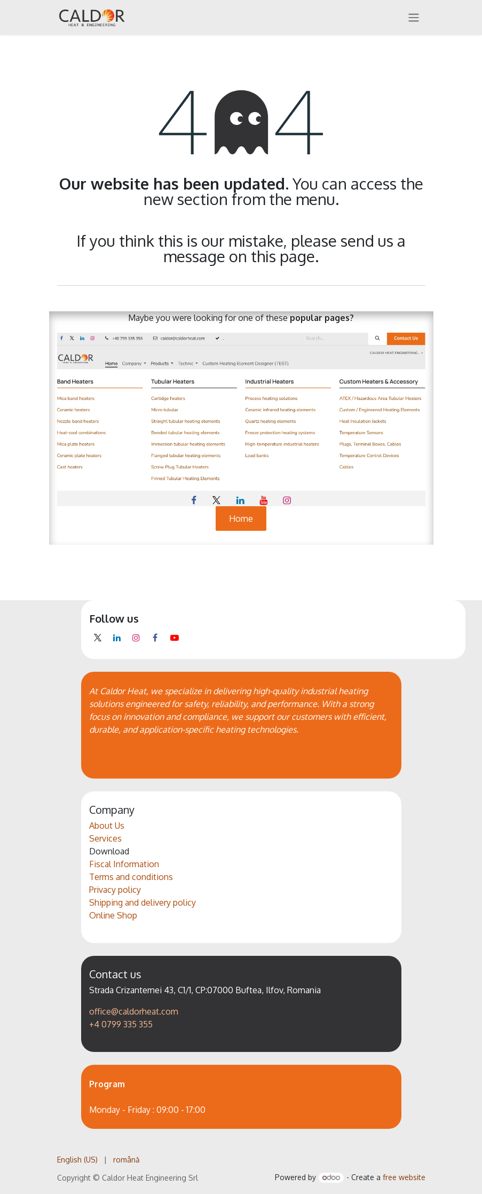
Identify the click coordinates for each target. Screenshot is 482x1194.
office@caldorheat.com (133, 1011)
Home (241, 518)
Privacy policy (115, 889)
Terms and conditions (131, 876)
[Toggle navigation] (413, 17)
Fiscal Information (124, 864)
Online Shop (113, 915)
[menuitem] (77, 1159)
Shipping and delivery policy (142, 902)
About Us (106, 825)
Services (105, 838)
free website (404, 1177)
